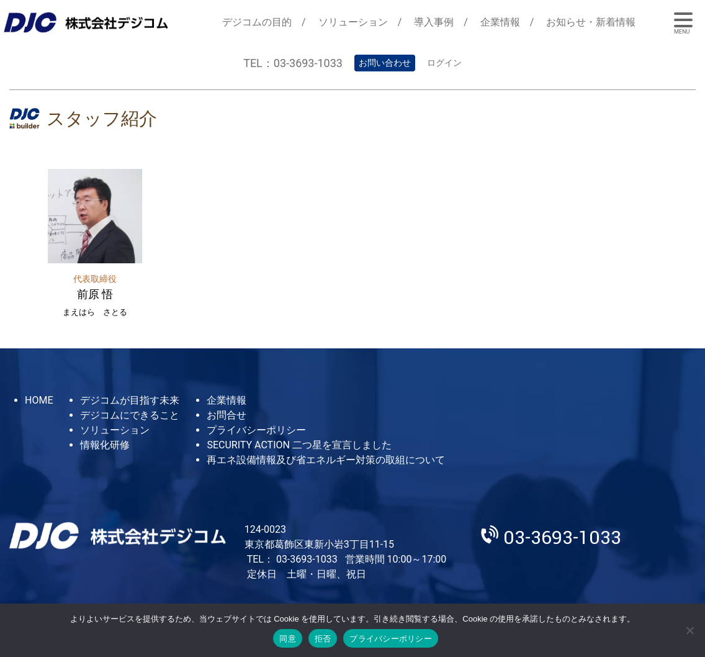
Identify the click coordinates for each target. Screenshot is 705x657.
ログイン (444, 63)
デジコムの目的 (257, 22)
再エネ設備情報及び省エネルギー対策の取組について (326, 460)
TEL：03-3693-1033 (293, 63)
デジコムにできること (129, 415)
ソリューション (353, 22)
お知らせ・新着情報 (590, 22)
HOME (39, 400)
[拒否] (689, 630)
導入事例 (434, 22)
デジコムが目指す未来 (129, 400)
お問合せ (226, 415)
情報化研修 (105, 445)
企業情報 (500, 22)
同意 (287, 638)
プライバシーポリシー (256, 430)
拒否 (323, 638)
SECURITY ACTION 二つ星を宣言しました (299, 445)
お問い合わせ (385, 63)
